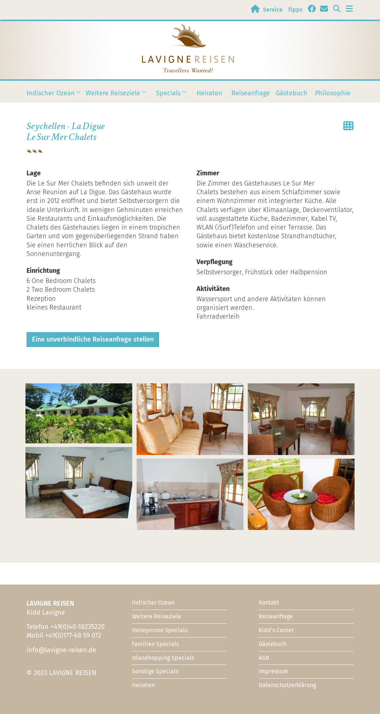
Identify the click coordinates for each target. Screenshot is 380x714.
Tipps (295, 9)
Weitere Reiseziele (156, 616)
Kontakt (269, 602)
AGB (264, 657)
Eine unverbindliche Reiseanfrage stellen (93, 339)
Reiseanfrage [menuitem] (250, 93)
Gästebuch (273, 644)
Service (273, 9)
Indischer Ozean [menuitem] (51, 97)
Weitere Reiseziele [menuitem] (113, 97)
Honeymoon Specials (159, 630)
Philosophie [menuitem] (333, 93)
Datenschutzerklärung (287, 685)
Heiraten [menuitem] (209, 93)
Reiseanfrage (276, 616)
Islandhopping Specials (163, 657)
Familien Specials (155, 644)
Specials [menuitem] (168, 97)
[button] (78, 413)
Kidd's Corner (276, 630)
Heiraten (143, 685)
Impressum (273, 671)
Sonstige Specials (155, 671)
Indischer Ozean (153, 602)
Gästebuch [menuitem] (291, 93)
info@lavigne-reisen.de (61, 650)
